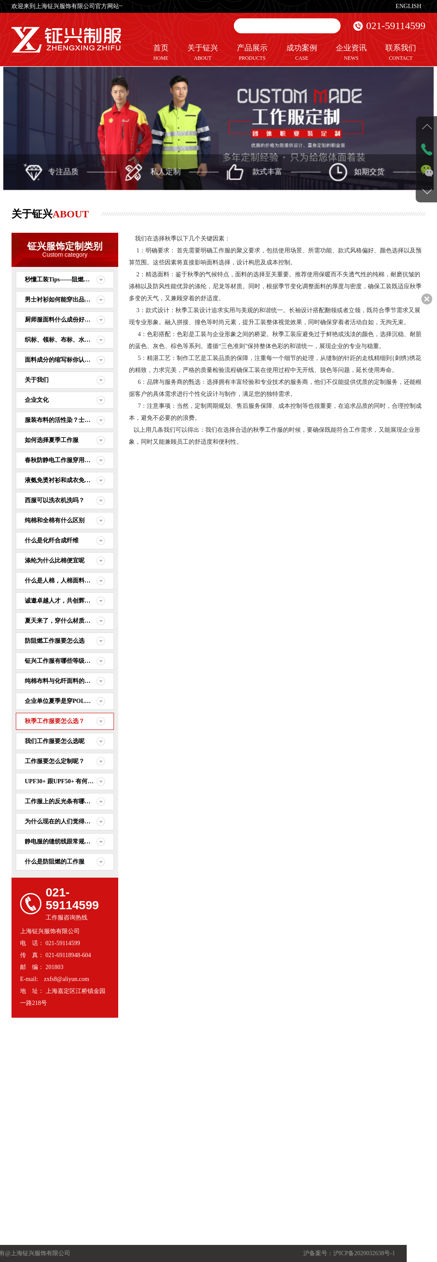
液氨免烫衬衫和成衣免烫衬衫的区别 (69, 480)
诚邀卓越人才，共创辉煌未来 (63, 600)
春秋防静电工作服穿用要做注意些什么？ (69, 460)
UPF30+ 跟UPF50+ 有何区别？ (65, 781)
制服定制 (100, 1154)
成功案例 (301, 53)
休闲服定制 (102, 1170)
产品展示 (252, 53)
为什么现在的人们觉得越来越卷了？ (69, 821)
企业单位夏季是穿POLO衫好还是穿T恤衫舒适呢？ (69, 701)
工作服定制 (102, 1147)
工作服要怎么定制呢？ (54, 761)
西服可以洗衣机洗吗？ (54, 500)
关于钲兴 (202, 53)
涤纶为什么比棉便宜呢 (54, 560)
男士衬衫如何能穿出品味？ (60, 299)
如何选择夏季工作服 (52, 440)
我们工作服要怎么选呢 (54, 741)
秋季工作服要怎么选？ (54, 721)
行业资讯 (133, 1154)
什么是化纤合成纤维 (52, 540)
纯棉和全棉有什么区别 (54, 520)
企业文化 (37, 400)
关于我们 (37, 380)
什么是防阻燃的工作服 (54, 861)
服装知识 (133, 1162)
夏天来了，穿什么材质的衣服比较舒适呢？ (69, 621)
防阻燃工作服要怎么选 (54, 641)
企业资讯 (351, 53)
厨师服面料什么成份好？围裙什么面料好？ (69, 319)
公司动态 (133, 1147)
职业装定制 (102, 1162)
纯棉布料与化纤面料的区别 (60, 681)
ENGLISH (408, 6)
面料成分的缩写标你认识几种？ (66, 360)
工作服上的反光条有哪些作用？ (66, 801)
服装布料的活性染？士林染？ (63, 420)
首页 (161, 53)
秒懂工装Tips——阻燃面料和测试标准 (69, 279)
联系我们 (400, 53)
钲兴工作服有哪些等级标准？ (63, 661)
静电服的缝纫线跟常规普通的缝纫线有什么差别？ (69, 841)
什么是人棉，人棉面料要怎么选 (66, 580)
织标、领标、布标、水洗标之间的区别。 (69, 340)
